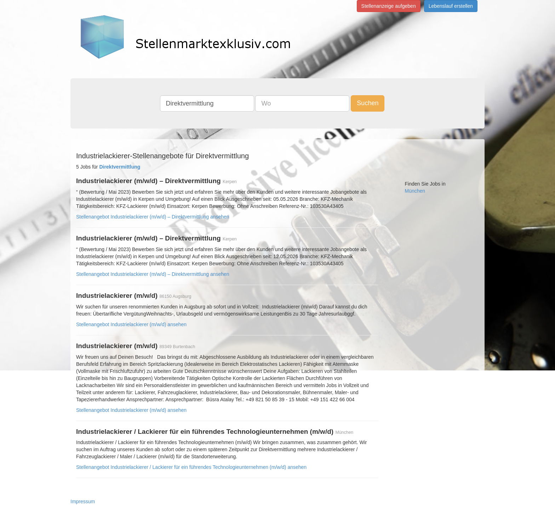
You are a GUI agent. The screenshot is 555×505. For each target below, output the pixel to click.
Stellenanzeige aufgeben (388, 6)
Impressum (82, 501)
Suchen (367, 103)
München (415, 191)
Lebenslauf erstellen (451, 6)
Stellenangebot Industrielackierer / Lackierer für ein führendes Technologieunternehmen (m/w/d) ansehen (191, 467)
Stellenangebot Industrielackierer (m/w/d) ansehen (131, 324)
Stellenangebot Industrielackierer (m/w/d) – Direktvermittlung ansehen (152, 217)
